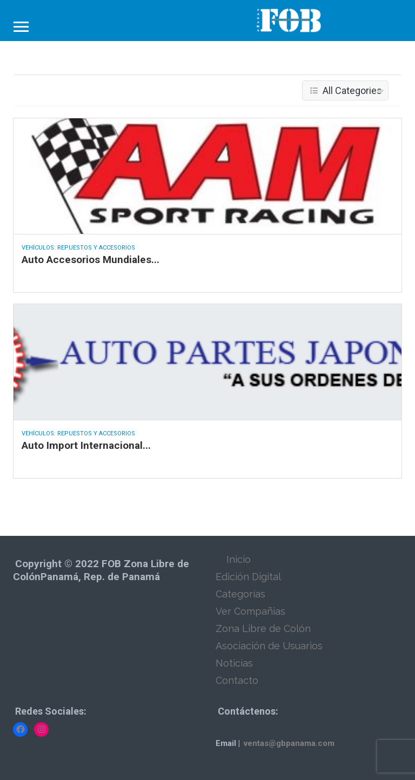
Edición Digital (248, 576)
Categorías (240, 594)
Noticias (234, 663)
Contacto (237, 680)
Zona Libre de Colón (263, 628)
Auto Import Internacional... (86, 445)
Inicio (238, 559)
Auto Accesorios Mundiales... (90, 259)
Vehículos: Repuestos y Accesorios (78, 248)
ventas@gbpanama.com (289, 743)
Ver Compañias (250, 611)
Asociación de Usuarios (269, 645)
